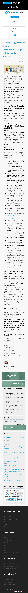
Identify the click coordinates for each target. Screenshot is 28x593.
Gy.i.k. (6, 550)
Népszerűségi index (9, 584)
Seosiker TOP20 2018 (10, 465)
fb (6, 7)
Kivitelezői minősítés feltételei (12, 566)
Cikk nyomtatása (20, 61)
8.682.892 (14, 291)
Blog (14, 21)
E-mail (23, 61)
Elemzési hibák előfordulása (11, 462)
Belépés (21, 3)
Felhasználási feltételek (10, 517)
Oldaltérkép (7, 548)
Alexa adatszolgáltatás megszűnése (13, 443)
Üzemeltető (7, 522)
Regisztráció (6, 3)
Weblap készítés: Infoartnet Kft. (18, 591)
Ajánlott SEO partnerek (10, 569)
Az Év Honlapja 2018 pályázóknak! (13, 480)
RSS (5, 545)
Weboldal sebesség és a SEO (12, 458)
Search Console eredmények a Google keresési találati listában (14, 470)
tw (8, 7)
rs (17, 7)
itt (16, 323)
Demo (14, 25)
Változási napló (8, 540)
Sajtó (5, 524)
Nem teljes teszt (8, 543)
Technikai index (8, 579)
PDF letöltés (17, 61)
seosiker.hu (14, 12)
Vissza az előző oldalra (11, 376)
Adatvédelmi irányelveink (11, 519)
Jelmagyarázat (8, 538)
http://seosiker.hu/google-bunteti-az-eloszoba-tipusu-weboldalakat (14, 216)
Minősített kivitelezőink (10, 564)
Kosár (7, 427)
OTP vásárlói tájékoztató (11, 553)
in (11, 7)
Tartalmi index (8, 582)
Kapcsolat (7, 527)
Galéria (14, 31)
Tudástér (14, 28)
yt (14, 7)
